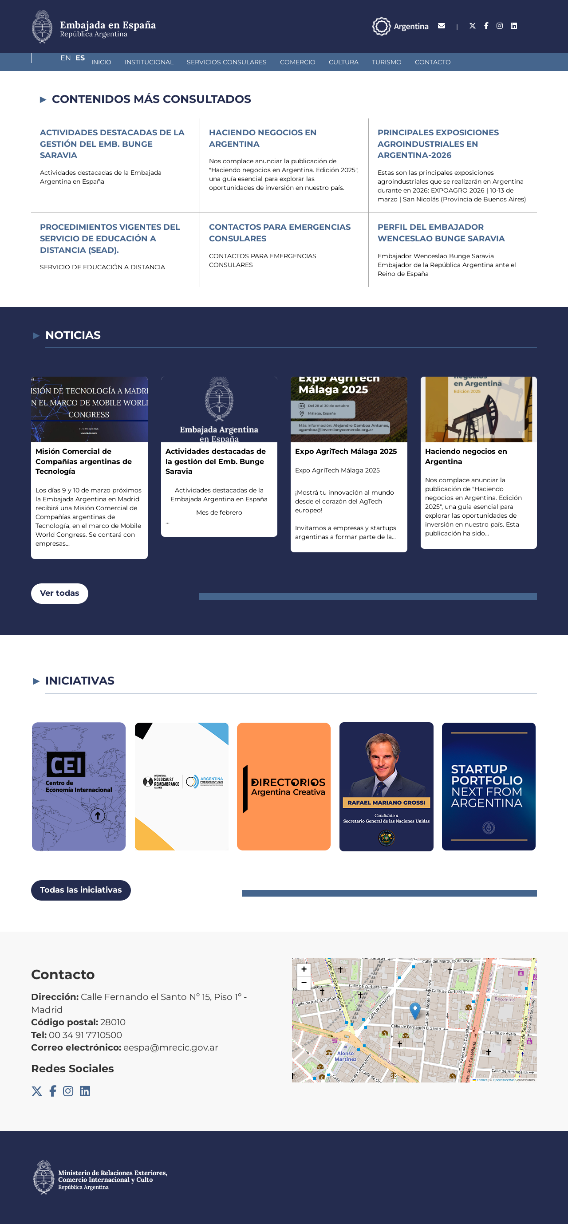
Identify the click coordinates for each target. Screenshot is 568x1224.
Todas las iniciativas (81, 890)
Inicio (54, 62)
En (514, 26)
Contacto (386, 62)
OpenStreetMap (505, 1080)
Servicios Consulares (180, 62)
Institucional (102, 62)
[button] (415, 1011)
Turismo (340, 62)
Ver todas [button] (59, 593)
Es (532, 26)
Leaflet (480, 1080)
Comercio (250, 62)
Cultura (297, 62)
